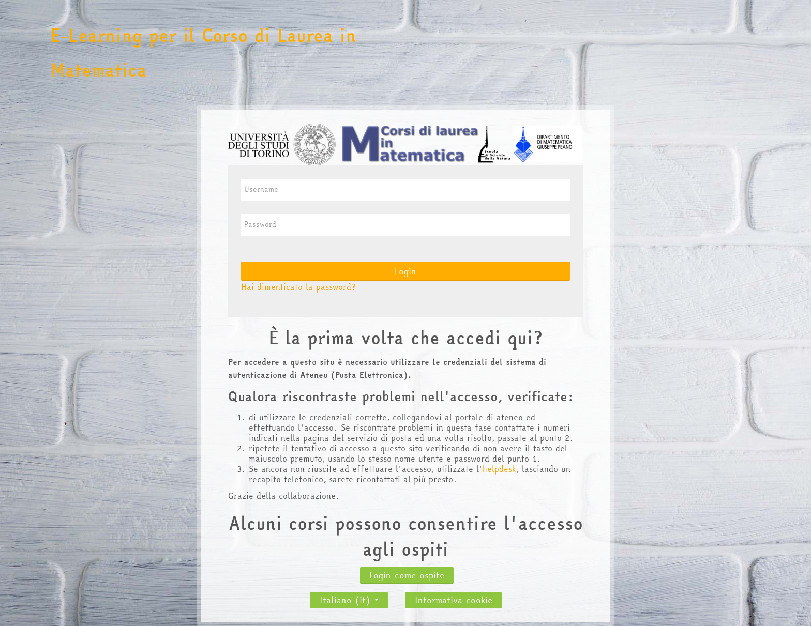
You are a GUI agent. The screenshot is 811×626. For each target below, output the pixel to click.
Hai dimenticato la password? (298, 287)
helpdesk (499, 469)
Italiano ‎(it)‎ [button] (349, 597)
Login (405, 271)
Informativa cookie (453, 600)
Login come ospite (406, 575)
